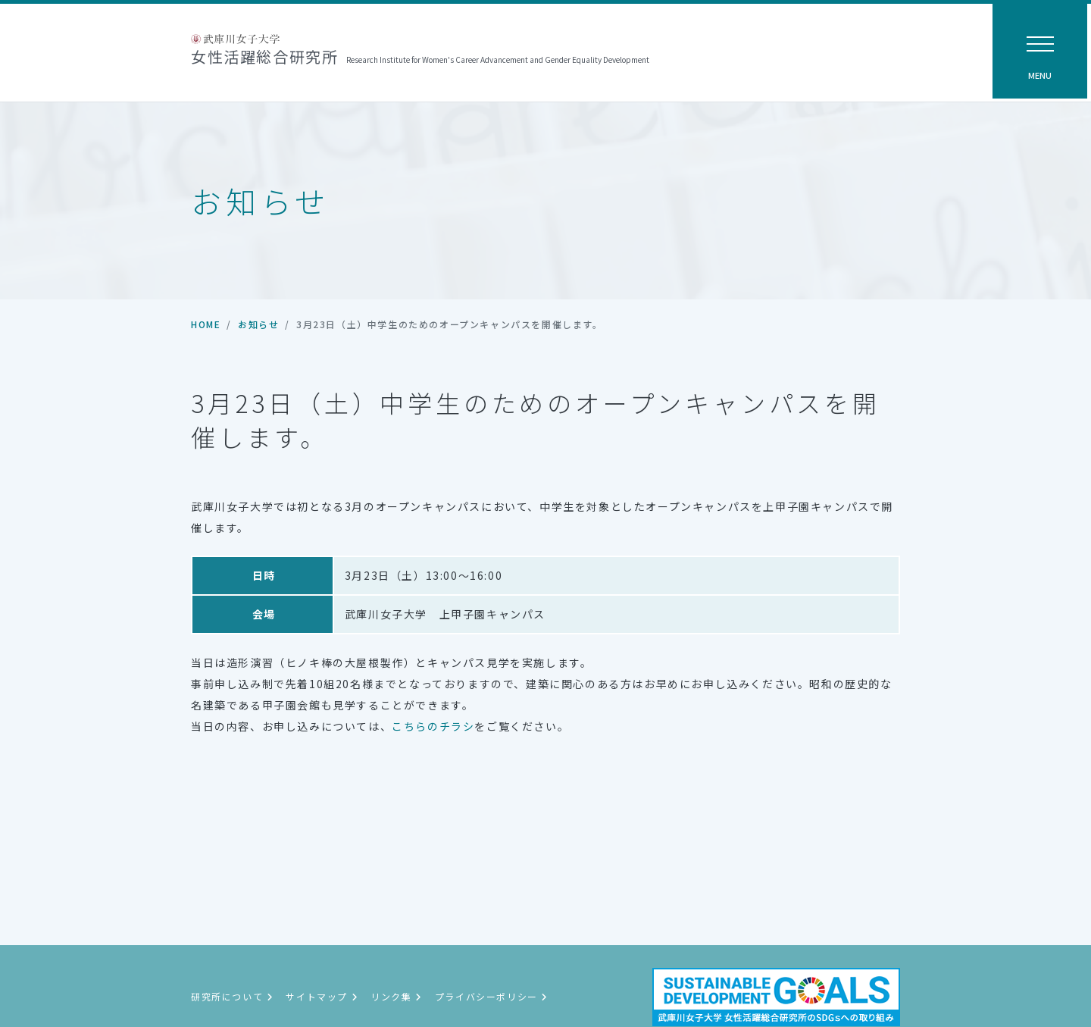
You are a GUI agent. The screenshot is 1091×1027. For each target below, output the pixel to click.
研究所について (232, 996)
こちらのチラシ (433, 726)
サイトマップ (322, 996)
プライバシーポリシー (492, 996)
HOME (205, 324)
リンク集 (396, 996)
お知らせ (258, 324)
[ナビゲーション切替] (1040, 51)
